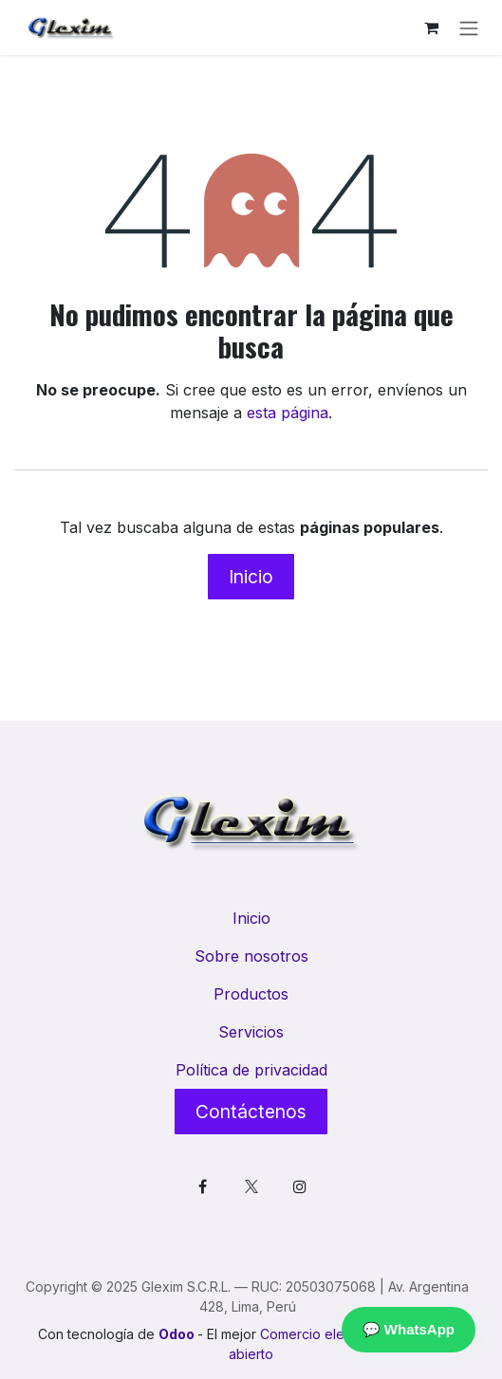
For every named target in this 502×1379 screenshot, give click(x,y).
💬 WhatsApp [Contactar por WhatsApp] (409, 1329)
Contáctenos (251, 1111)
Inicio (251, 576)
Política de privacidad (251, 1069)
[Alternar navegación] (469, 27)
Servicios (251, 1031)
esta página (287, 412)
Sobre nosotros (251, 956)
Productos (251, 993)
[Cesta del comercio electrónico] (431, 27)
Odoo (177, 1334)
